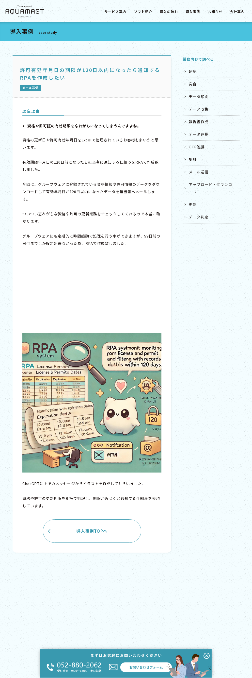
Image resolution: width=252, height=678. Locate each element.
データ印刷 (198, 96)
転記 (193, 71)
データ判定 (198, 217)
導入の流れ (169, 11)
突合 (193, 83)
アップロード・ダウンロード (210, 188)
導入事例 (193, 11)
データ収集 (198, 109)
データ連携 (198, 134)
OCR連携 (197, 146)
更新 (193, 204)
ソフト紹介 (143, 11)
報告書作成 (198, 121)
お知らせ (215, 11)
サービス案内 (115, 11)
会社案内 (237, 11)
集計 (193, 159)
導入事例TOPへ (92, 531)
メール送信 (198, 171)
